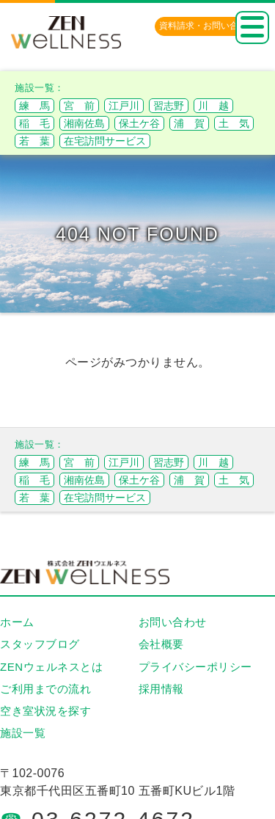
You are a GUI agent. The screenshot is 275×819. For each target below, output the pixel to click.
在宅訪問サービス (105, 141)
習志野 (168, 106)
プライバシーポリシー (195, 666)
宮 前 (79, 106)
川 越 (213, 106)
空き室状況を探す (45, 711)
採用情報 (161, 688)
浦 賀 (189, 123)
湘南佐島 (84, 123)
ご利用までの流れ (45, 688)
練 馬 (34, 106)
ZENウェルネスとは (51, 666)
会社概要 (161, 644)
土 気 (234, 123)
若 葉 (34, 141)
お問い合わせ (173, 622)
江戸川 (124, 106)
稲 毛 (34, 123)
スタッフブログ (40, 644)
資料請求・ (207, 26)
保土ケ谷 (139, 123)
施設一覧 (22, 733)
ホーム (17, 622)
